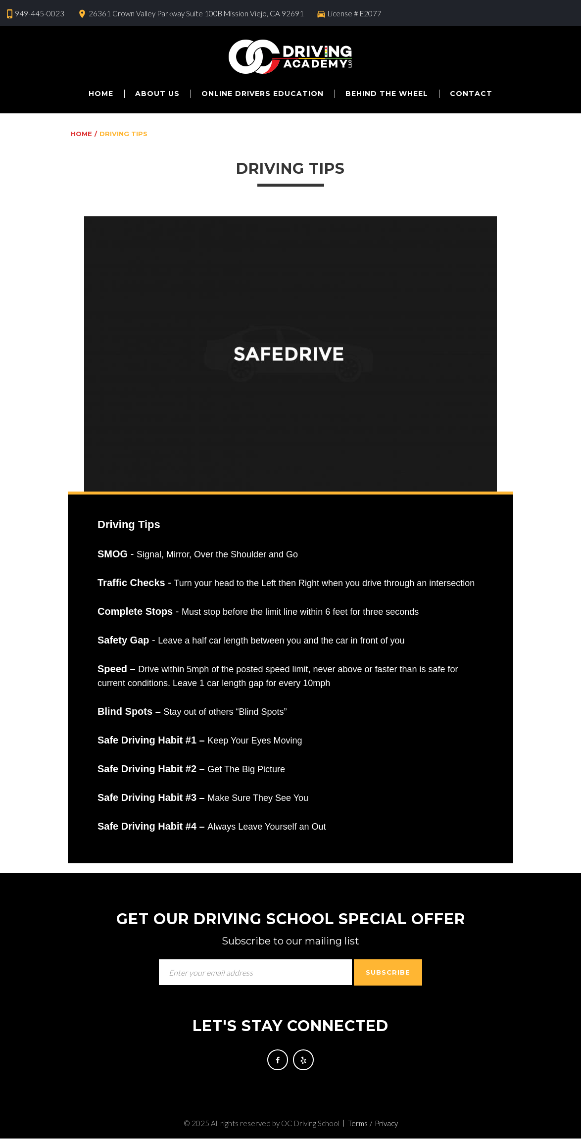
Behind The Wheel (386, 93)
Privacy (386, 1124)
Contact (471, 93)
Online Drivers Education (262, 93)
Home (101, 93)
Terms (358, 1124)
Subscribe (388, 972)
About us (157, 93)
